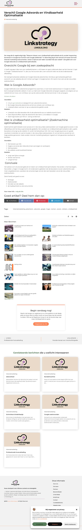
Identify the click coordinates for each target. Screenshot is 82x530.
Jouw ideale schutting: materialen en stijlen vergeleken (63, 274)
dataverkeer (10, 377)
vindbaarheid (72, 209)
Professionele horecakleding (16, 452)
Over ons (55, 483)
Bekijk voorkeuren (70, 524)
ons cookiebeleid (42, 519)
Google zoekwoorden (51, 414)
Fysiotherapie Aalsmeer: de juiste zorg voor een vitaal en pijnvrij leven (63, 265)
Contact (55, 500)
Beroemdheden (57, 492)
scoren (59, 209)
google (43, 209)
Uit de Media (56, 494)
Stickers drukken (9, 96)
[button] (77, 510)
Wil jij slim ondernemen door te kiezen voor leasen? (64, 226)
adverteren (29, 209)
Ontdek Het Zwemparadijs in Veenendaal (25, 283)
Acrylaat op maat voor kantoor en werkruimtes (23, 226)
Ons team (55, 486)
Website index (57, 505)
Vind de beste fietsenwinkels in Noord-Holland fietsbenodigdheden (62, 255)
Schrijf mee (56, 497)
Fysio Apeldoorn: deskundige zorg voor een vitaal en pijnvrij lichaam (26, 274)
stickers (64, 209)
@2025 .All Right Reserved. (16, 501)
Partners (55, 489)
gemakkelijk (17, 103)
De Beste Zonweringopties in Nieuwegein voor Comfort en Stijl (63, 284)
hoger (48, 209)
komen (53, 209)
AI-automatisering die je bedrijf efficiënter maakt (63, 245)
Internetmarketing (11, 19)
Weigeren (55, 524)
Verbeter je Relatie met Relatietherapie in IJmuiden (63, 236)
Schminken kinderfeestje (14, 414)
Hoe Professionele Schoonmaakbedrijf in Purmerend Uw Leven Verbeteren (25, 236)
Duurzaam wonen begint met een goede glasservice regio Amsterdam (25, 294)
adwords (37, 209)
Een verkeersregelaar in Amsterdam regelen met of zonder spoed (26, 245)
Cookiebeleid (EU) (58, 502)
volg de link (19, 191)
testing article (18, 264)
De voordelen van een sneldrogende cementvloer (24, 255)
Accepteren (39, 524)
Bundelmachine (49, 377)
